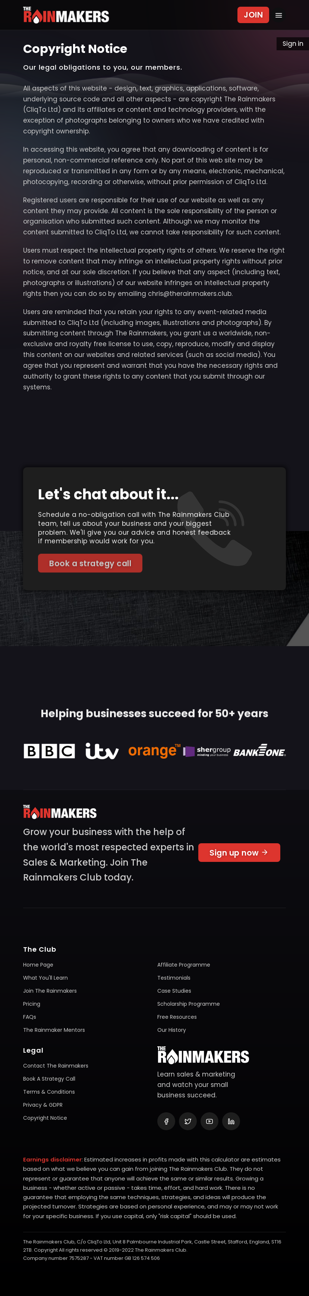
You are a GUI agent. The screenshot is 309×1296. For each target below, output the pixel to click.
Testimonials (173, 978)
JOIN (253, 14)
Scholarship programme (188, 1004)
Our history (171, 1030)
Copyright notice (45, 1118)
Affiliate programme (183, 964)
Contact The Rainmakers (55, 1065)
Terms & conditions (49, 1092)
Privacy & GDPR (43, 1105)
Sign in (293, 43)
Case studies (174, 991)
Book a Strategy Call (49, 1078)
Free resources (177, 1017)
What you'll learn (45, 978)
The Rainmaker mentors (54, 1030)
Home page (38, 964)
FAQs (29, 1017)
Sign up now (239, 855)
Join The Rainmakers (50, 991)
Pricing (31, 1004)
